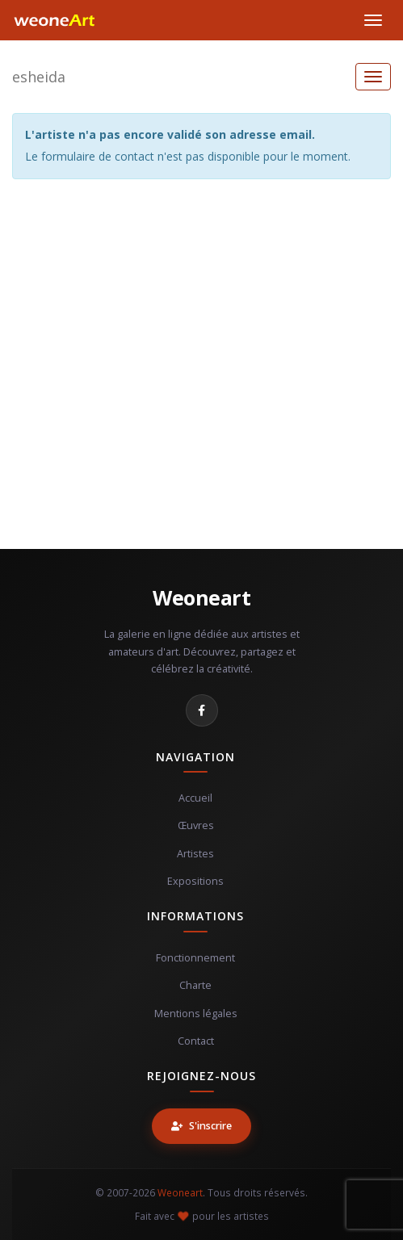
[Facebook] (202, 710)
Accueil (195, 798)
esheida (38, 76)
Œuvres (196, 825)
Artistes (195, 854)
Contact (196, 1041)
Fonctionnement (195, 958)
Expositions (195, 881)
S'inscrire (201, 1126)
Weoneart (201, 597)
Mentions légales (195, 1013)
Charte (195, 985)
